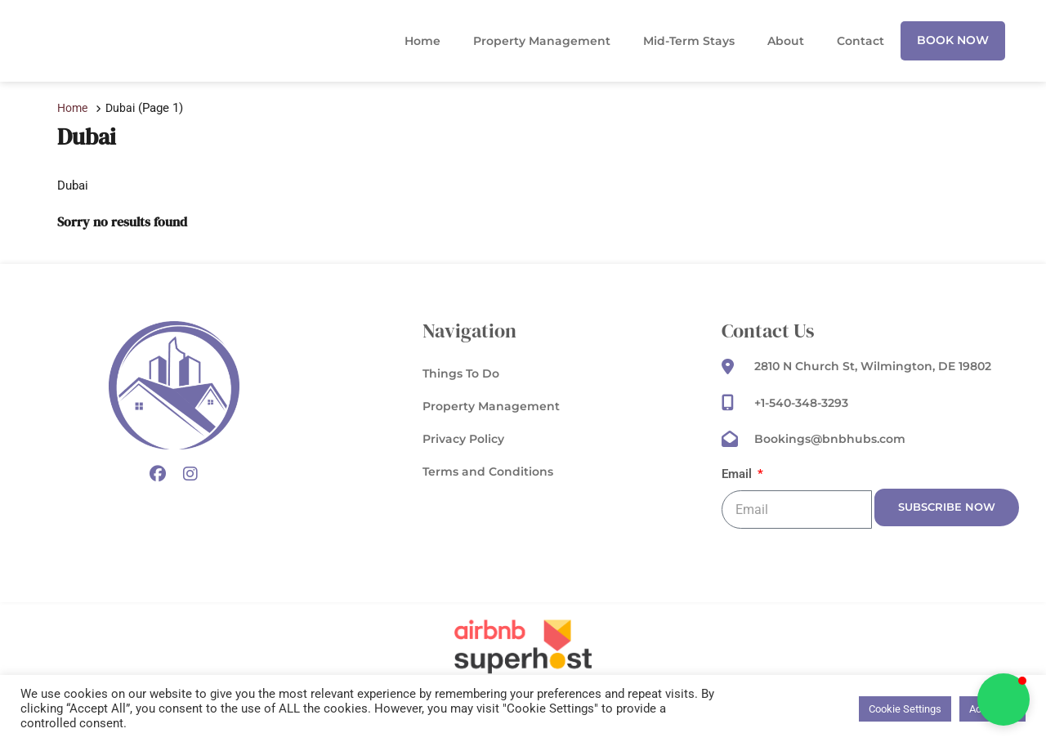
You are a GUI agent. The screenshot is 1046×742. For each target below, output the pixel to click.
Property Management (541, 41)
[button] (1003, 699)
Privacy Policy (463, 439)
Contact (860, 41)
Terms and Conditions (487, 472)
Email (740, 475)
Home (422, 41)
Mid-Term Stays (689, 41)
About (785, 41)
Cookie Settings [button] (905, 709)
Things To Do (460, 374)
